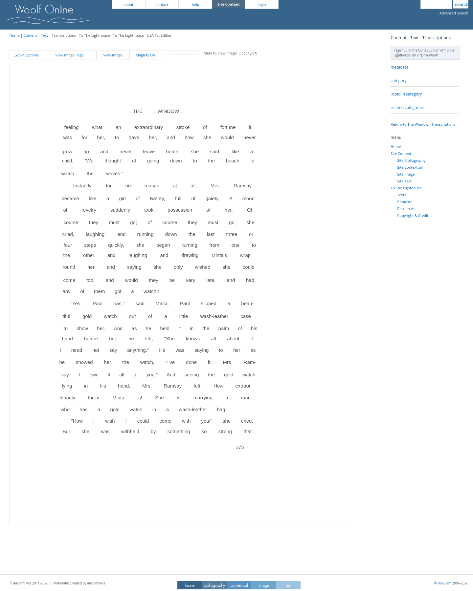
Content (30, 35)
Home (15, 35)
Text (44, 35)
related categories (407, 107)
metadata (399, 67)
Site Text (404, 181)
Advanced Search (453, 13)
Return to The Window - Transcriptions (423, 124)
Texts (401, 194)
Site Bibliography (411, 160)
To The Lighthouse (406, 187)
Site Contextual (409, 167)
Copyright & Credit (412, 215)
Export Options (26, 55)
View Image (112, 55)
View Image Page (69, 55)
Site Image (406, 174)
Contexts (404, 201)
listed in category (406, 94)
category (398, 80)
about (128, 4)
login (262, 4)
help (195, 4)
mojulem (444, 583)
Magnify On (146, 55)
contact (162, 4)
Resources (406, 208)
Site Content (401, 153)
